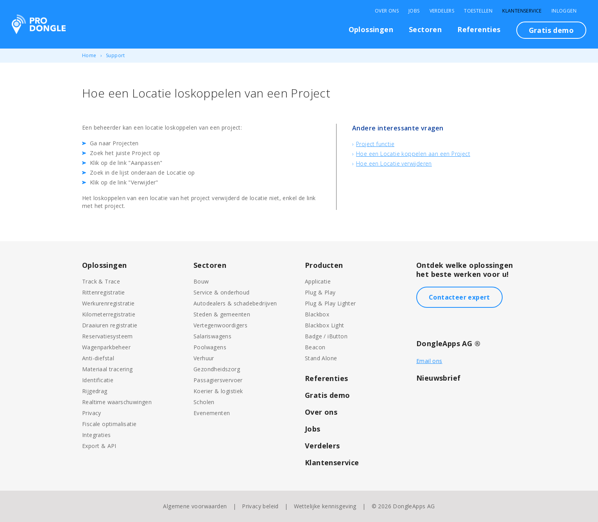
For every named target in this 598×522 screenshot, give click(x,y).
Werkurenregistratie (108, 303)
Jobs (414, 11)
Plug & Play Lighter (330, 303)
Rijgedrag (94, 391)
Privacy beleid (260, 506)
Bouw (201, 281)
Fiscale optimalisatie (109, 424)
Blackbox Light (324, 325)
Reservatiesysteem (107, 336)
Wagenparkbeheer (106, 347)
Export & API (99, 446)
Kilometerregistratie (108, 314)
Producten (324, 265)
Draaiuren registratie (109, 325)
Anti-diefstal (98, 358)
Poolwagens (209, 347)
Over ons (321, 412)
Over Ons (387, 11)
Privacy (91, 413)
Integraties (96, 435)
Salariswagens (212, 336)
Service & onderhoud (221, 292)
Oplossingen (371, 29)
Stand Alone (321, 358)
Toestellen (478, 11)
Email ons (429, 361)
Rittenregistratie (103, 292)
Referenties (478, 29)
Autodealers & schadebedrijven (235, 303)
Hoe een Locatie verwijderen (394, 163)
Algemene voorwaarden (195, 506)
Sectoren (425, 29)
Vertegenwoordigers (220, 325)
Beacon (315, 347)
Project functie (375, 144)
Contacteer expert (459, 297)
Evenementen (211, 413)
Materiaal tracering (107, 369)
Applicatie (318, 281)
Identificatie (97, 380)
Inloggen (564, 11)
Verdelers (442, 11)
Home (89, 55)
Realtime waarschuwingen (117, 402)
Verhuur (203, 358)
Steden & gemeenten (221, 314)
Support (115, 55)
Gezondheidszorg (216, 369)
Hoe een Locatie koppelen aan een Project (413, 153)
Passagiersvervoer (218, 380)
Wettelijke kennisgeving (325, 506)
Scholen (204, 402)
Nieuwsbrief (438, 378)
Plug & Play (320, 292)
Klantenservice (522, 11)
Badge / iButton (326, 336)
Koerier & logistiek (218, 391)
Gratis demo (551, 30)
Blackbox (317, 314)
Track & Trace (101, 281)
